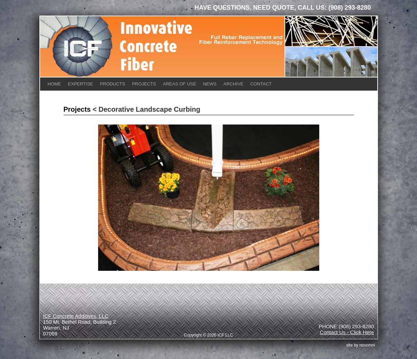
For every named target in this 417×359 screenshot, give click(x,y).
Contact (261, 83)
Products (112, 83)
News (210, 83)
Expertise (80, 83)
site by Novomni (360, 345)
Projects (144, 83)
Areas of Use (179, 83)
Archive (234, 83)
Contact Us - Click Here (347, 332)
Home (54, 83)
